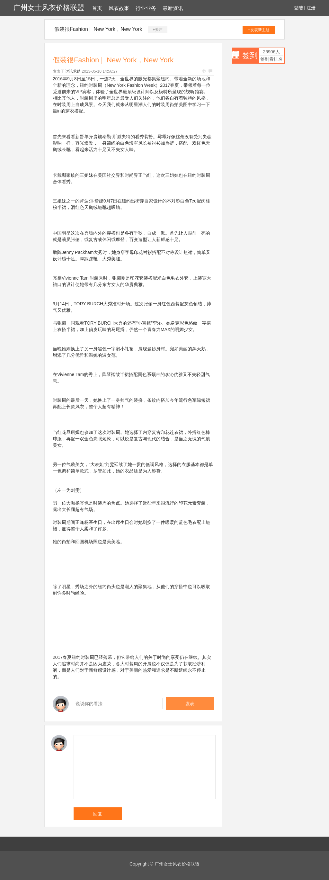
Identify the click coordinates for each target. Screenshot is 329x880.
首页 (97, 8)
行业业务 (146, 8)
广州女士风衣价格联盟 (48, 8)
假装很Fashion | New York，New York (98, 29)
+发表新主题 (259, 30)
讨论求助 (73, 71)
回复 (97, 813)
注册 (311, 7)
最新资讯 (173, 8)
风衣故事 (119, 8)
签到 (250, 55)
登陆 (298, 7)
